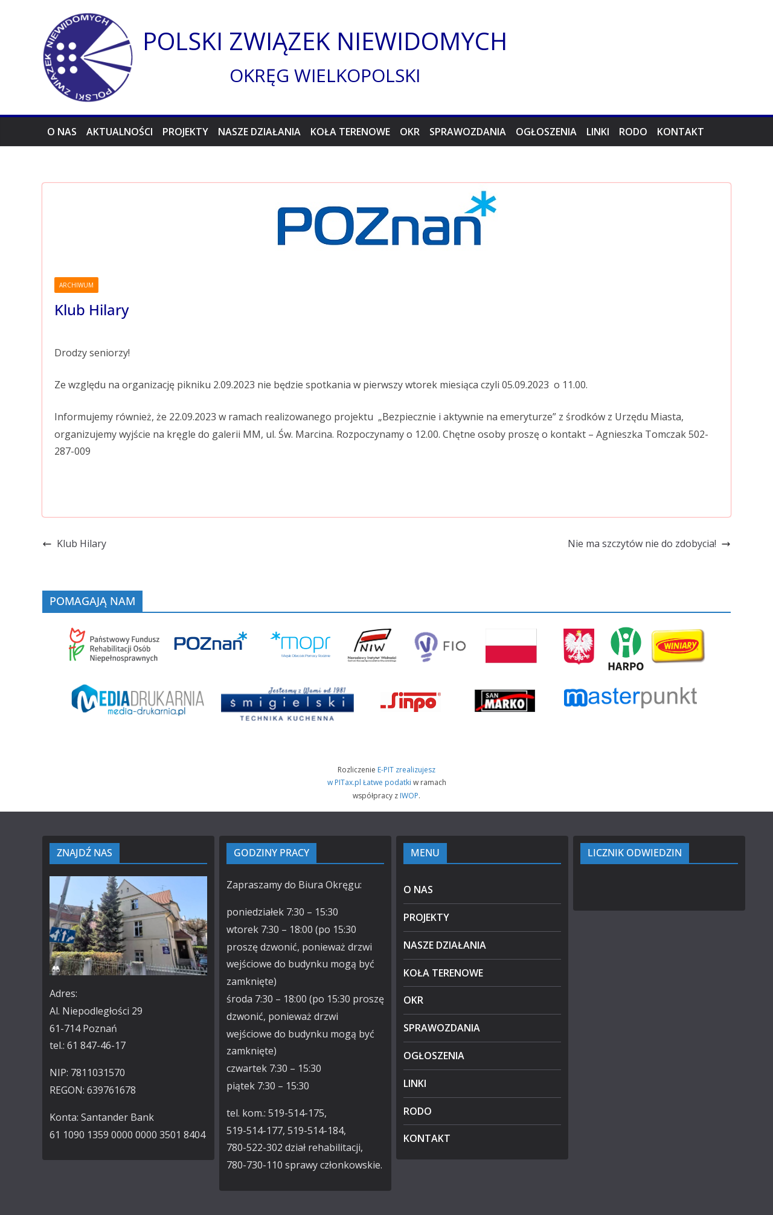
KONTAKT (680, 131)
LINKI (597, 131)
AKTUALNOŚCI (119, 131)
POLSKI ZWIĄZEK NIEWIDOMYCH (325, 40)
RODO (633, 131)
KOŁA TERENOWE (350, 131)
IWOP (409, 795)
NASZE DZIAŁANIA (259, 131)
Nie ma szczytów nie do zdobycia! (649, 543)
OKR (410, 131)
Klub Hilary (74, 543)
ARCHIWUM (76, 285)
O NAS (62, 131)
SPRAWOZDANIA (467, 131)
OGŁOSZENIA (546, 131)
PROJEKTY (185, 131)
